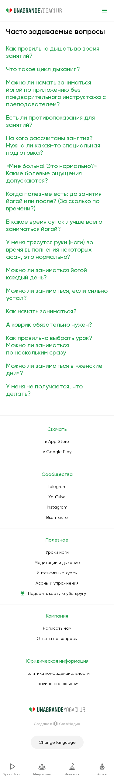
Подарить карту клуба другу (57, 593)
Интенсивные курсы (57, 572)
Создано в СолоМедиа (57, 723)
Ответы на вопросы (57, 638)
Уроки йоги (57, 552)
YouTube (57, 496)
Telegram (57, 486)
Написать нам (57, 628)
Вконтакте (57, 517)
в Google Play (57, 451)
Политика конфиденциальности (57, 673)
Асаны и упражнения (57, 583)
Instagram (57, 507)
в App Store (57, 441)
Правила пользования (57, 683)
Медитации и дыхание (57, 562)
